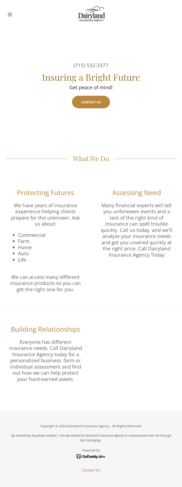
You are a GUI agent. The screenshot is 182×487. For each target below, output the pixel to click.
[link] (91, 14)
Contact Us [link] (91, 470)
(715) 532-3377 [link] (91, 65)
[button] (18, 14)
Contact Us (91, 102)
